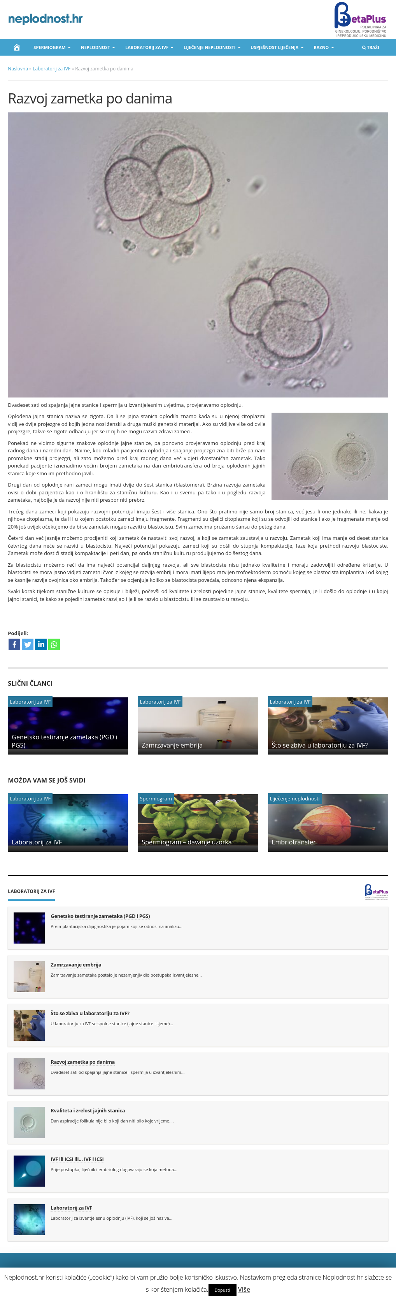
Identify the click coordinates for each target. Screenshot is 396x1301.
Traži (370, 48)
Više (244, 1289)
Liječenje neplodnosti (210, 48)
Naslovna (18, 68)
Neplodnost (96, 48)
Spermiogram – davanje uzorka (186, 842)
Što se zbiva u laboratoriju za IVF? (320, 745)
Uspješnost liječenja (275, 48)
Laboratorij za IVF (147, 48)
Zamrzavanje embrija (172, 745)
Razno (321, 48)
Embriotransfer (294, 842)
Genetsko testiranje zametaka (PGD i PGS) (64, 741)
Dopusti (222, 1290)
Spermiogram (50, 48)
